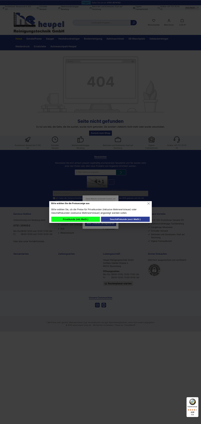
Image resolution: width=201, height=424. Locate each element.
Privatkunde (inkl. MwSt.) (75, 219)
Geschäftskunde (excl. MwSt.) (125, 219)
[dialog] (100, 212)
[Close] (148, 203)
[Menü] (196, 398)
